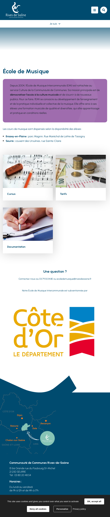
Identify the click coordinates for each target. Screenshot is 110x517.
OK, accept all (94, 501)
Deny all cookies (38, 509)
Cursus (11, 194)
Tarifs (63, 194)
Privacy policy (79, 509)
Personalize (62, 509)
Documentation (16, 246)
